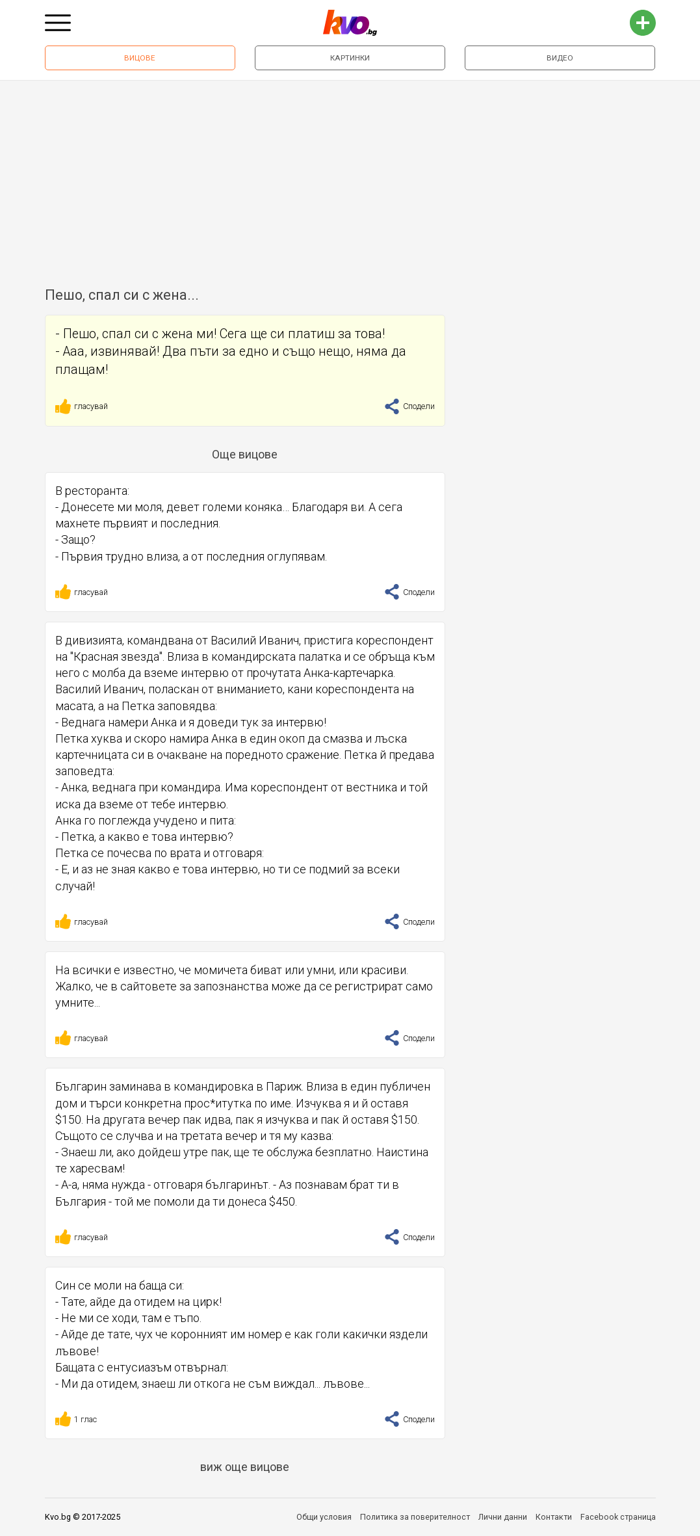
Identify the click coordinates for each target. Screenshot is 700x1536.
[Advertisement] (350, 178)
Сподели (409, 406)
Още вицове (245, 454)
